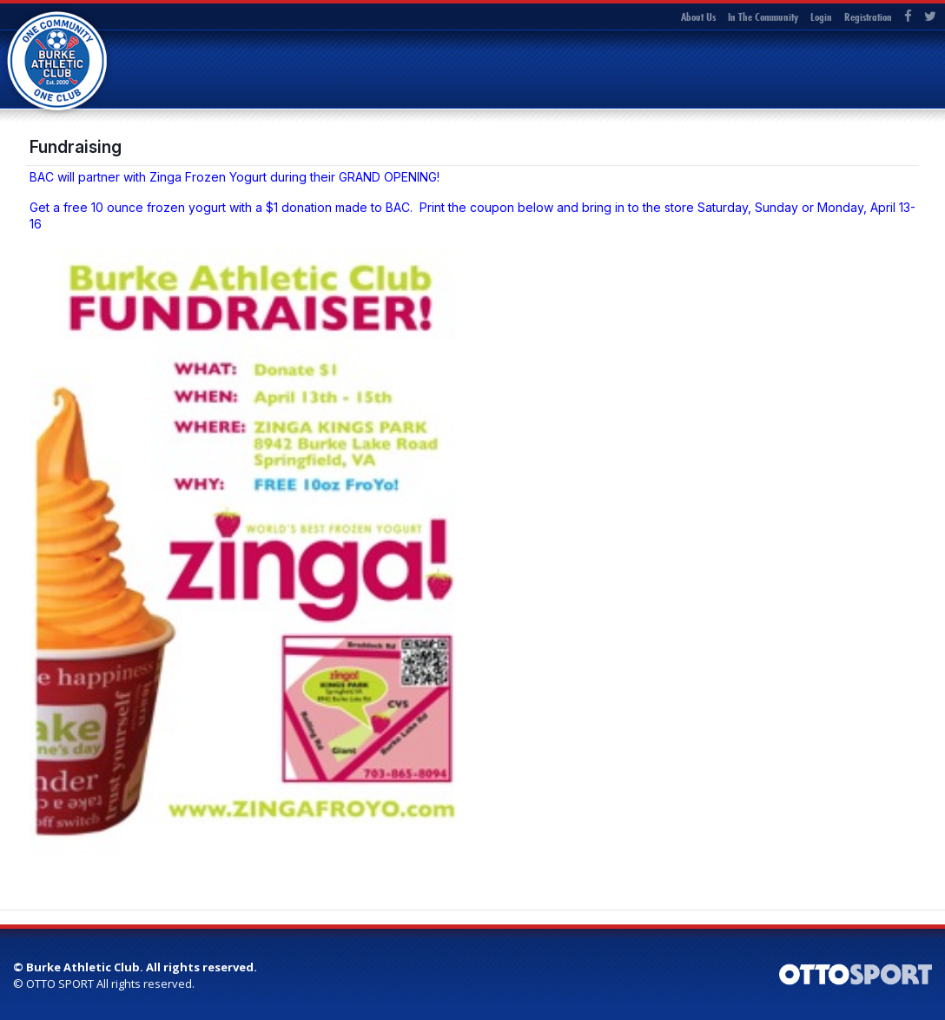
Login (821, 16)
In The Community (763, 16)
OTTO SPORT (60, 983)
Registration (868, 16)
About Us (698, 16)
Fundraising (76, 146)
